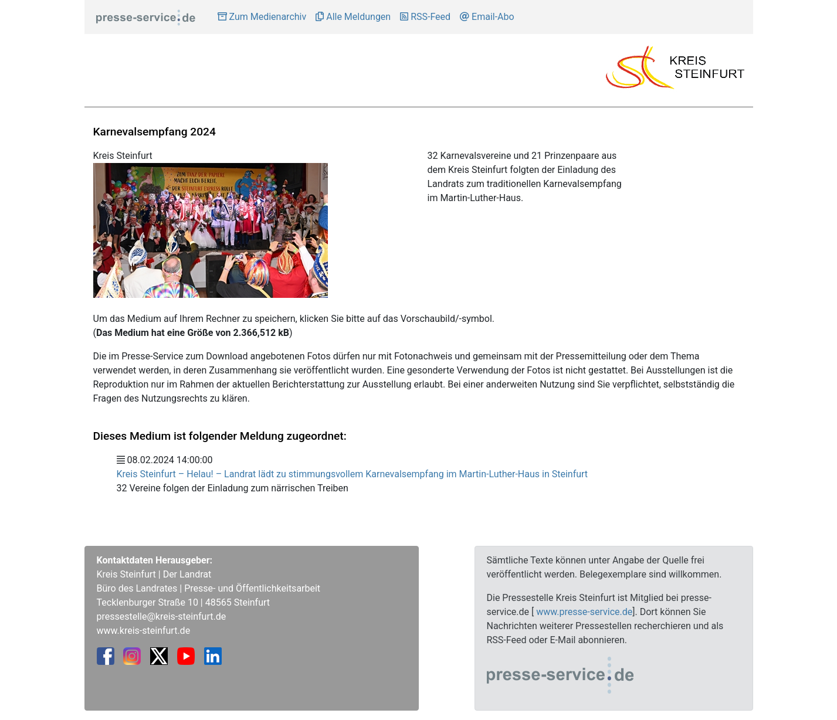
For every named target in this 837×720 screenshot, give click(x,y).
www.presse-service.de (584, 611)
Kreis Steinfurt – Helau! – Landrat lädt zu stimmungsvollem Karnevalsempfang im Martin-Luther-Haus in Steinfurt (352, 474)
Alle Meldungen (353, 16)
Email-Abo (487, 16)
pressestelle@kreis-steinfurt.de (161, 616)
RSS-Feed (425, 16)
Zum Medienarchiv (262, 16)
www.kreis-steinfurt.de (144, 630)
